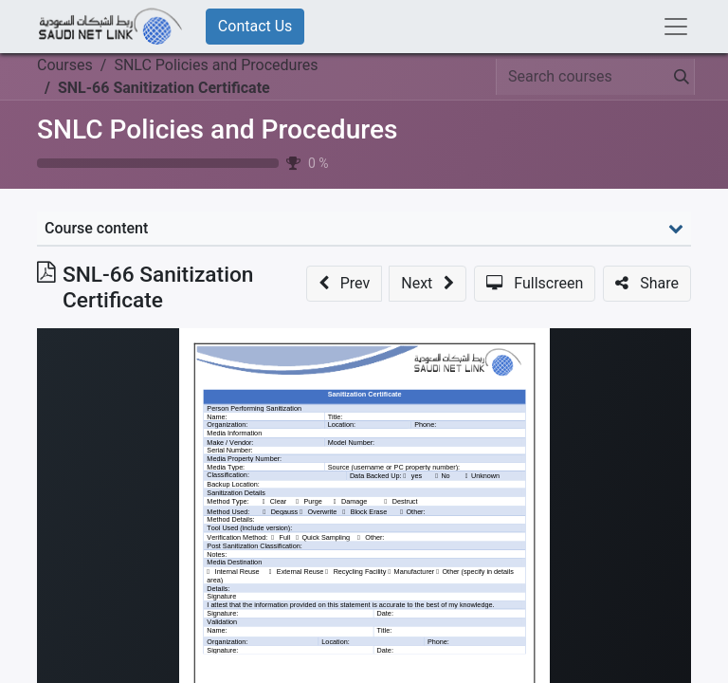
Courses (65, 65)
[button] (344, 284)
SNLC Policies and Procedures (217, 129)
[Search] (678, 77)
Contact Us (255, 26)
